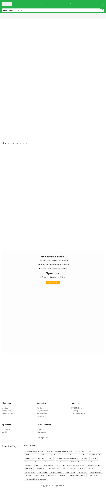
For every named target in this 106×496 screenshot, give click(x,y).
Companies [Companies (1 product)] (54, 462)
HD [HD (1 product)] (92, 462)
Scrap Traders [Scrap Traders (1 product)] (29, 481)
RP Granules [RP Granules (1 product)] (59, 477)
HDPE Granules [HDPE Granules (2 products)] (30, 466)
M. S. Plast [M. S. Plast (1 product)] (80, 470)
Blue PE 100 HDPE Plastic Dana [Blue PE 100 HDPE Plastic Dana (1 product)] (60, 459)
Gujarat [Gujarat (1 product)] (65, 462)
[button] (41, 4)
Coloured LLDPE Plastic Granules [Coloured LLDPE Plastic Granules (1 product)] (36, 462)
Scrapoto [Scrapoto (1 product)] (86, 477)
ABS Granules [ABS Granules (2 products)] (46, 455)
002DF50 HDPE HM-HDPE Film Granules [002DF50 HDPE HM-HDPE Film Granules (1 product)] (62, 452)
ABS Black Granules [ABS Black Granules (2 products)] (31, 455)
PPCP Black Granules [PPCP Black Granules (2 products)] (46, 473)
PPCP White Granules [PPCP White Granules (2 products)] (65, 473)
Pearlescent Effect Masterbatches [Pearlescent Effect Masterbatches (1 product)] (36, 484)
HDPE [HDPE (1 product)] (100, 462)
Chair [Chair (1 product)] (76, 459)
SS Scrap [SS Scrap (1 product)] (54, 481)
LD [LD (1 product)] (26, 470)
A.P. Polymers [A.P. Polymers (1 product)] (83, 452)
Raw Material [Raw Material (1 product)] (94, 473)
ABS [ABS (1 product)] (93, 452)
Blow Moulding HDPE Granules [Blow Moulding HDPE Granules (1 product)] (35, 459)
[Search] (102, 10)
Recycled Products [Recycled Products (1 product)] (31, 477)
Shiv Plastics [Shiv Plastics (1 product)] (43, 481)
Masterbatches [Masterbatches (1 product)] (93, 470)
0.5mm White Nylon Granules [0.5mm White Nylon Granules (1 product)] (34, 452)
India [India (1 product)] (84, 466)
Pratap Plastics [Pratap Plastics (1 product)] (81, 473)
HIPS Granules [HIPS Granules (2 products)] (62, 466)
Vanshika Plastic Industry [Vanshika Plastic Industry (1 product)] (69, 481)
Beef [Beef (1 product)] (79, 455)
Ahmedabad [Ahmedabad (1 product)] (60, 455)
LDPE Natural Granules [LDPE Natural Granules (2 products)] (65, 470)
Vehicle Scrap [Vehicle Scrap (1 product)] (86, 481)
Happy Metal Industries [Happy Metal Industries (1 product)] (79, 462)
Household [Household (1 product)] (74, 466)
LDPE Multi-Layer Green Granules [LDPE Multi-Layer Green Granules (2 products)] (42, 470)
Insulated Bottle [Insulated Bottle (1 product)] (95, 466)
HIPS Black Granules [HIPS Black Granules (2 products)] (46, 466)
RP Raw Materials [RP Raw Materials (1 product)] (73, 477)
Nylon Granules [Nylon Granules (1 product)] (30, 473)
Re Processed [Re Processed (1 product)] (46, 477)
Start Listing (53, 283)
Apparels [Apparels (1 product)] (71, 455)
